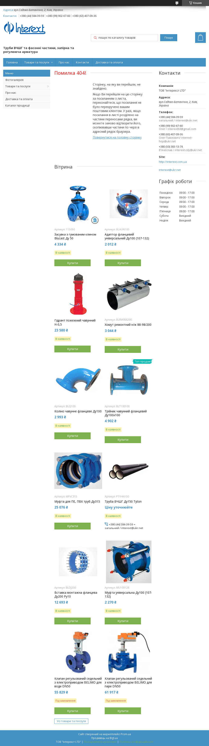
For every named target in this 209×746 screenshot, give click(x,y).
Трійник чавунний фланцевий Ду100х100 (126, 413)
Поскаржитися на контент (100, 742)
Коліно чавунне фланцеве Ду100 (78, 411)
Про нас (64, 62)
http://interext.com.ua (173, 162)
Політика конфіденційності (136, 742)
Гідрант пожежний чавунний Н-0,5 (75, 322)
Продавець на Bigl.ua (104, 738)
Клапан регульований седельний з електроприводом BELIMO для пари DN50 (128, 682)
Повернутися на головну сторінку (117, 137)
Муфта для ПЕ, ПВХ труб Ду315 (77, 501)
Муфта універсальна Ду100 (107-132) (128, 594)
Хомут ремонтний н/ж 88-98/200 (128, 325)
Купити (72, 263)
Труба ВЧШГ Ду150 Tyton (123, 501)
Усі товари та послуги (71, 721)
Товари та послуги (36, 62)
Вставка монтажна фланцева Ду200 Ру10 (75, 594)
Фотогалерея (14, 80)
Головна (12, 62)
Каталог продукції (17, 105)
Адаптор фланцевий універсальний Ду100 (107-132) (127, 236)
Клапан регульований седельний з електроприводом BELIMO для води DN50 (78, 682)
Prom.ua (126, 734)
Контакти (82, 62)
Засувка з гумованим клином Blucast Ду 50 (75, 236)
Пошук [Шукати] (168, 37)
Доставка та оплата (109, 62)
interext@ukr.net (170, 170)
